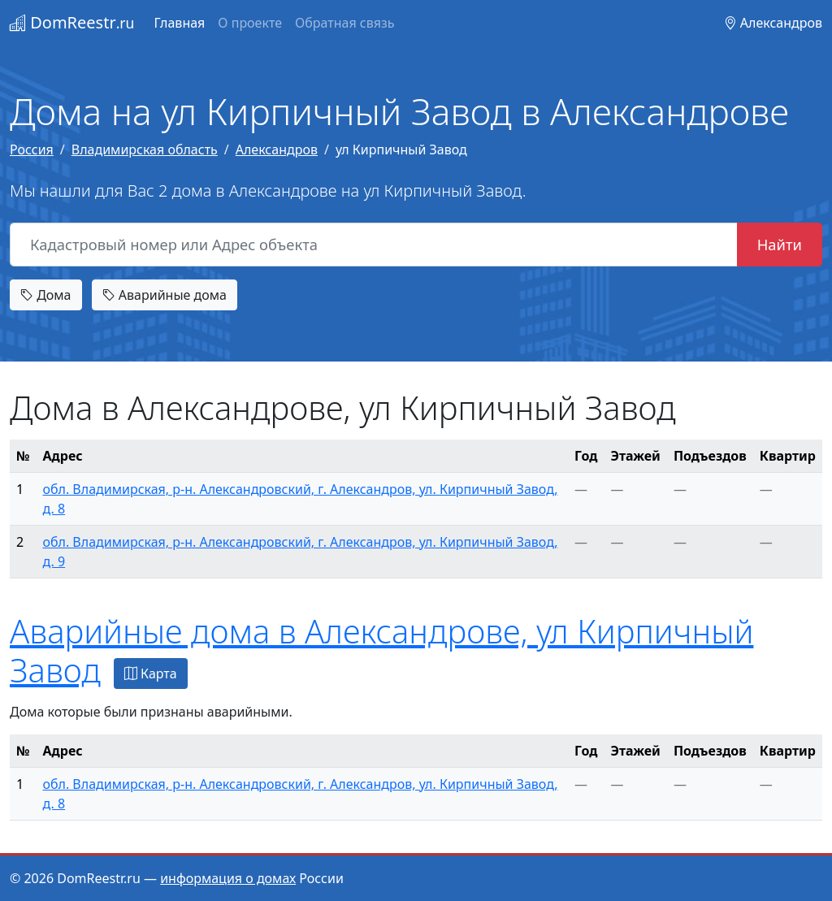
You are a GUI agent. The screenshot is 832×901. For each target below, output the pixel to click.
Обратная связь (344, 23)
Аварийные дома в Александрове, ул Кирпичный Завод (381, 650)
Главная (179, 23)
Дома (46, 295)
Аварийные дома (164, 295)
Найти (779, 244)
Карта (150, 673)
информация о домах (228, 878)
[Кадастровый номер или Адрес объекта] (374, 244)
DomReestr (72, 22)
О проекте (250, 23)
